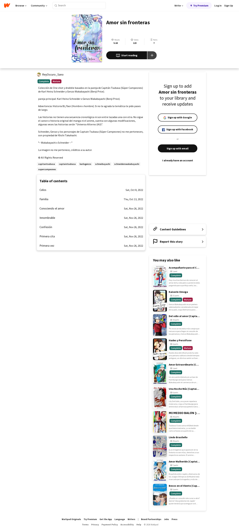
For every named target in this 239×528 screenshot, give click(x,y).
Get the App (106, 519)
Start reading (126, 56)
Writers (131, 519)
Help (138, 524)
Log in (218, 5)
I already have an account (177, 160)
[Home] (7, 5)
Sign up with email (177, 148)
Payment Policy (110, 524)
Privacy (95, 524)
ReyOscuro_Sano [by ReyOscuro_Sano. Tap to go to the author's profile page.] (53, 74)
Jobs (166, 519)
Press (174, 519)
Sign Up (228, 5)
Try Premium (199, 5)
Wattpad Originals (71, 519)
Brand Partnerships (151, 519)
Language (120, 519)
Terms (85, 524)
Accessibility (127, 524)
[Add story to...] (152, 55)
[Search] (56, 5)
